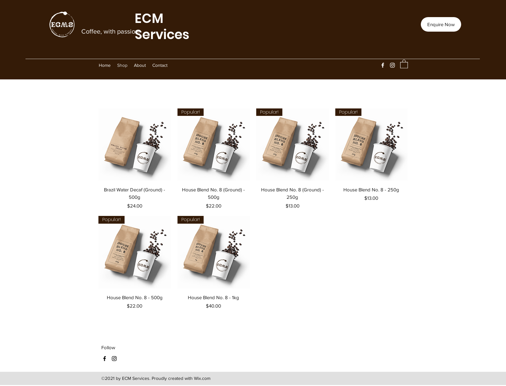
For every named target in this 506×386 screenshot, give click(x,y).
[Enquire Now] (441, 24)
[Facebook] (383, 65)
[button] (404, 63)
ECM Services (162, 26)
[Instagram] (392, 65)
